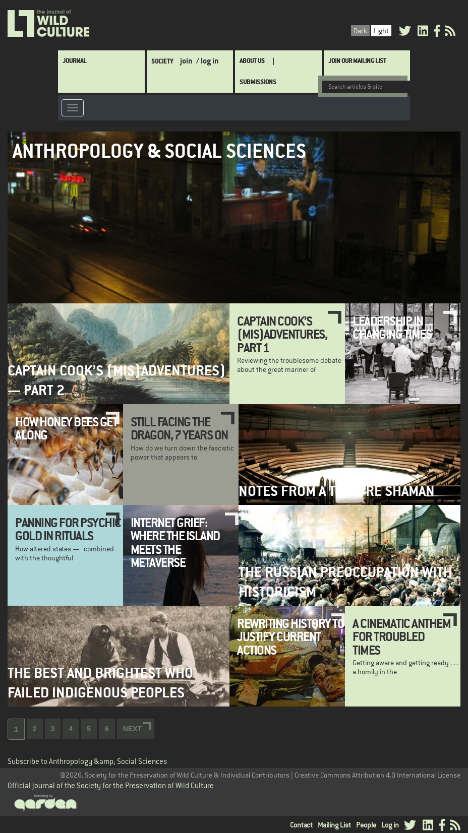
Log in (390, 824)
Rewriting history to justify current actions (290, 636)
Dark (360, 30)
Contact (301, 824)
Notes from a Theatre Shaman (337, 491)
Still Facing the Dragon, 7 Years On (179, 428)
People (366, 824)
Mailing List (334, 824)
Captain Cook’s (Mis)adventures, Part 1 (282, 334)
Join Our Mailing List (357, 60)
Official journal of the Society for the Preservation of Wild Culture (111, 785)
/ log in (207, 60)
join (186, 60)
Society (162, 61)
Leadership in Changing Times (392, 327)
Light (381, 30)
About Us (252, 60)
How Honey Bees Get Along (66, 428)
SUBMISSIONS (258, 82)
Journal (74, 60)
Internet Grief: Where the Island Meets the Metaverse (175, 542)
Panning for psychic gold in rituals (68, 529)
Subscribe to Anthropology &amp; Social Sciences (87, 761)
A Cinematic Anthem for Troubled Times (401, 636)
